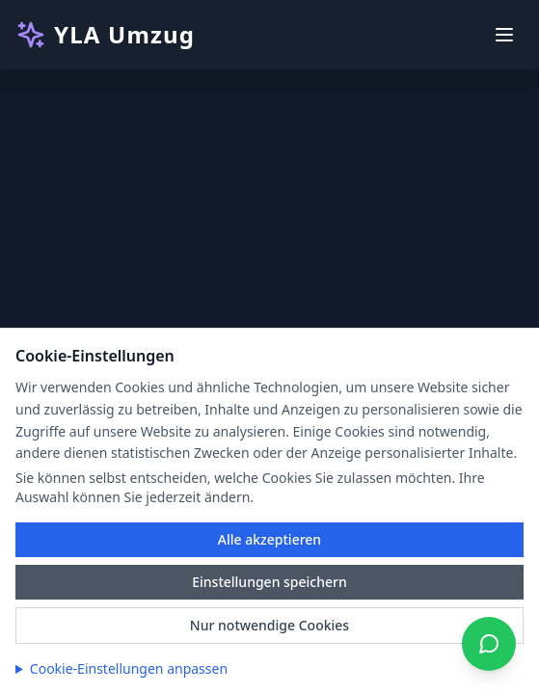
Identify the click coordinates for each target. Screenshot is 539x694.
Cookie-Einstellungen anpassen (129, 668)
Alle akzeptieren (269, 539)
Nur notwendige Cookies (269, 625)
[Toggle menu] (504, 34)
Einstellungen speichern (269, 582)
